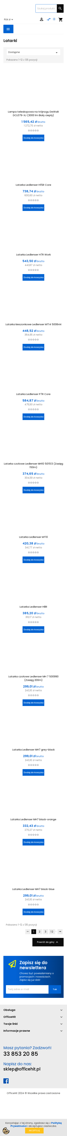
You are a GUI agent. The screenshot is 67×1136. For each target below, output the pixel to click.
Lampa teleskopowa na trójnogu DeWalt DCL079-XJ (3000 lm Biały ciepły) (33, 113)
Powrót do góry (48, 942)
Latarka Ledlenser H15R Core (33, 185)
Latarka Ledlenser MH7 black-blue (33, 889)
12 (52, 931)
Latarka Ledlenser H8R (33, 606)
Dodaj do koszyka (33, 138)
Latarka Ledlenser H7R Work (33, 254)
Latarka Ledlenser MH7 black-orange (33, 819)
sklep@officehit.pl (22, 1069)
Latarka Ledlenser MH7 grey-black (33, 749)
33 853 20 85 (20, 1054)
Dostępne (33, 52)
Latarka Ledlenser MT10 (33, 537)
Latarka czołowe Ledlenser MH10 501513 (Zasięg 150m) (33, 465)
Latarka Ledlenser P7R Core (33, 394)
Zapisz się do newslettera (33, 965)
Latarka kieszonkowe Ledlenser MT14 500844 (33, 324)
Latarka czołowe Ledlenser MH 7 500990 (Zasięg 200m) (33, 678)
